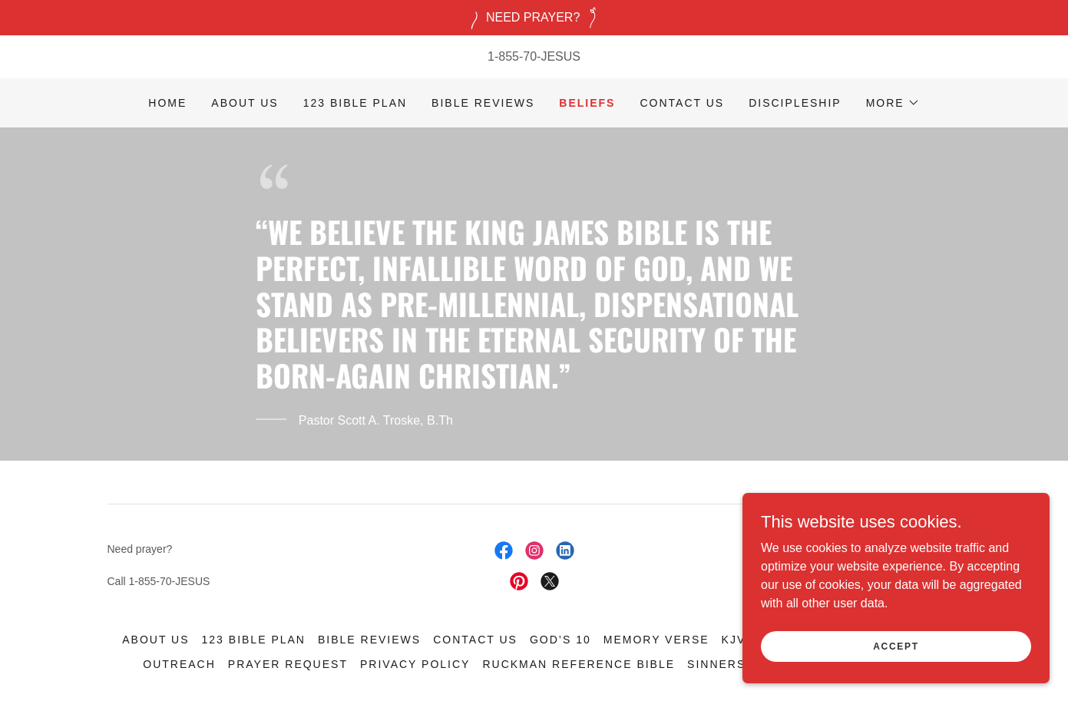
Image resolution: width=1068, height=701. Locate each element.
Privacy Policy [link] (415, 664)
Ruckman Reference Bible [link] (578, 664)
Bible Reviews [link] (482, 103)
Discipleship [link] (795, 103)
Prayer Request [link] (288, 664)
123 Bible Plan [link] (355, 103)
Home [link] (167, 103)
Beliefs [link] (587, 103)
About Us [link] (244, 103)
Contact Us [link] (682, 103)
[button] (893, 103)
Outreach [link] (179, 664)
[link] (503, 550)
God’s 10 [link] (560, 639)
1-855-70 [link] (512, 56)
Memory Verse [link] (656, 639)
